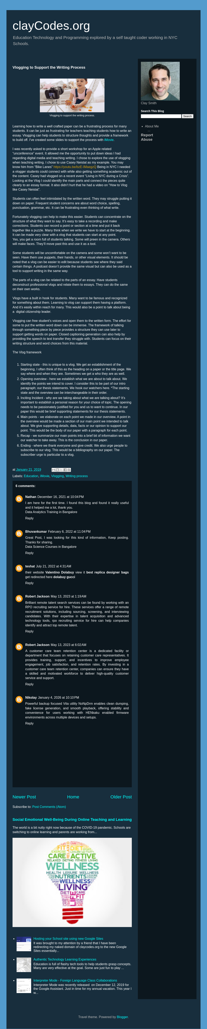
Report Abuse (147, 137)
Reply (29, 518)
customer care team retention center (58, 651)
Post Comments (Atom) (49, 806)
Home (73, 796)
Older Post (121, 796)
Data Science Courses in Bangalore (50, 546)
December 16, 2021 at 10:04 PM (60, 497)
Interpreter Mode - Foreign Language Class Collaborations (75, 980)
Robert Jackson (37, 596)
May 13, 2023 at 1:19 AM (68, 596)
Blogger (122, 1017)
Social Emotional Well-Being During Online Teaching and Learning (72, 819)
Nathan (30, 497)
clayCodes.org (51, 25)
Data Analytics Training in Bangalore (51, 512)
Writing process (76, 476)
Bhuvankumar (36, 531)
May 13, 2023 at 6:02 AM (68, 645)
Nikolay (31, 697)
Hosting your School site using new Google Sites (68, 938)
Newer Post (24, 796)
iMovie (109, 140)
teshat (30, 566)
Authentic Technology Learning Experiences (64, 959)
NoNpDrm (85, 703)
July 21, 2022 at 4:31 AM (53, 566)
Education (31, 476)
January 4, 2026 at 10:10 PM (58, 697)
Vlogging (57, 476)
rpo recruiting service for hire (74, 620)
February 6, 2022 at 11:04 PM (69, 531)
